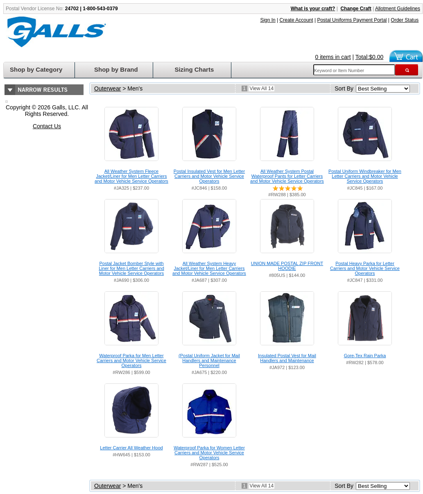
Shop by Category (36, 69)
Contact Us (47, 126)
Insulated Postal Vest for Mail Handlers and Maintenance (287, 358)
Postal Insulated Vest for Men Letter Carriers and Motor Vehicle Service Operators (209, 176)
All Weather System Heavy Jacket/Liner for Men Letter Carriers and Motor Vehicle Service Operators (209, 268)
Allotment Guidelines (397, 8)
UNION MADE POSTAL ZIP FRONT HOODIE (287, 266)
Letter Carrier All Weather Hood (131, 447)
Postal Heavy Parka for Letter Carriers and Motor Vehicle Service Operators (365, 268)
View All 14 (262, 88)
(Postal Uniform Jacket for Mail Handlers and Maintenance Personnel (209, 360)
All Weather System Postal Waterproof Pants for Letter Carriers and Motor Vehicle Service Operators (287, 176)
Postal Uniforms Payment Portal (352, 20)
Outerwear (107, 88)
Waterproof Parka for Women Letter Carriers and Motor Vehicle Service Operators (209, 452)
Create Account (296, 20)
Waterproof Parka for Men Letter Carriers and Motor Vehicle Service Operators (131, 360)
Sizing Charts (194, 69)
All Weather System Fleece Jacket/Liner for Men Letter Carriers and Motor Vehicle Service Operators (131, 176)
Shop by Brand (116, 69)
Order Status (404, 20)
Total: (369, 57)
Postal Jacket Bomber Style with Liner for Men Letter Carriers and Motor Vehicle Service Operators (131, 268)
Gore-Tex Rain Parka (365, 355)
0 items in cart (333, 57)
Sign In (267, 20)
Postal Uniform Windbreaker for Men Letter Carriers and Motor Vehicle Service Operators (364, 176)
